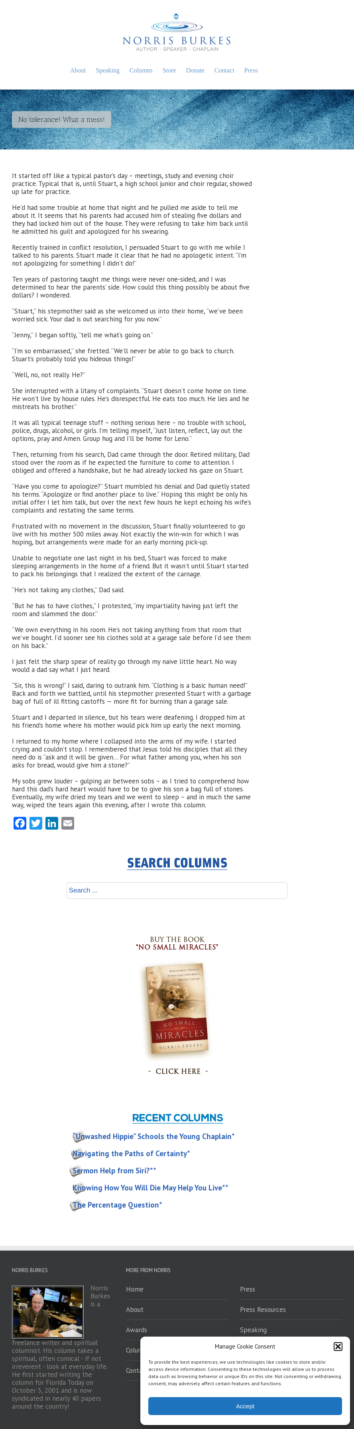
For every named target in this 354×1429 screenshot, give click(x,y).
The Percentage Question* (117, 1205)
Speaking (253, 1329)
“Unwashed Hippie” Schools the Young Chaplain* (154, 1136)
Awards (136, 1329)
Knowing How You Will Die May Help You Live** (150, 1187)
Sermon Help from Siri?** (114, 1170)
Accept (245, 1406)
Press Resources (263, 1309)
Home (135, 1289)
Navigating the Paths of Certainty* (131, 1153)
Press (247, 1289)
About (135, 1309)
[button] (338, 1347)
